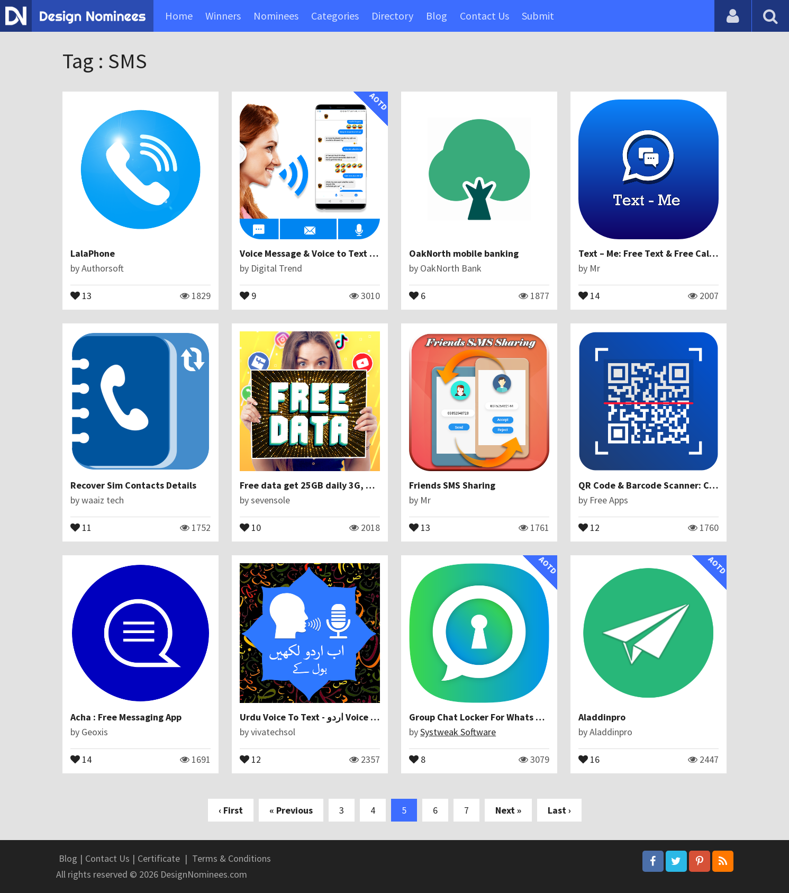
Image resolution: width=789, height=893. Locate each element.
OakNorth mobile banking (464, 253)
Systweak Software (458, 732)
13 (81, 295)
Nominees (275, 15)
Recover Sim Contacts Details (133, 485)
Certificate (159, 858)
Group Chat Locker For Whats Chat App (491, 717)
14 (589, 295)
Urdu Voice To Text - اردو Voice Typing (320, 717)
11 (81, 526)
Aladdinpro (601, 717)
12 (589, 526)
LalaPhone (92, 253)
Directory (392, 15)
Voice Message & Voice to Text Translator (327, 253)
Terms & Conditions (231, 858)
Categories (335, 15)
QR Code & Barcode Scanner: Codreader (663, 485)
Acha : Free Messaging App (126, 717)
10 (250, 526)
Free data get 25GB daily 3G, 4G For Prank (330, 485)
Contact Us (484, 15)
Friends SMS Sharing (452, 485)
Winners (223, 15)
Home (179, 15)
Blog (436, 15)
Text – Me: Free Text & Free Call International (674, 253)
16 (589, 758)
